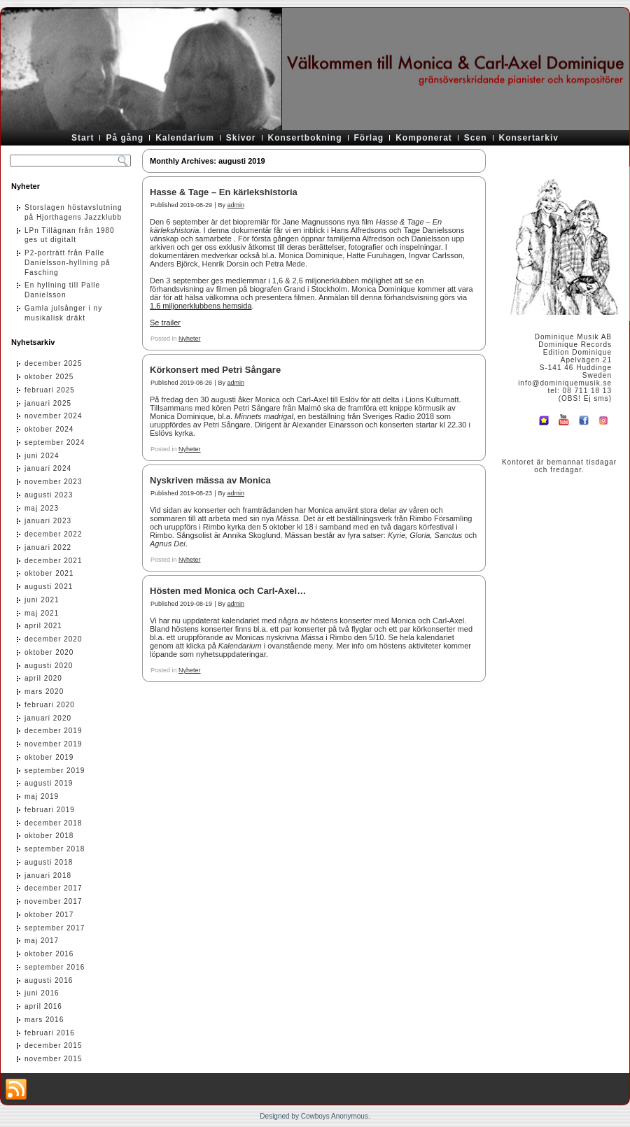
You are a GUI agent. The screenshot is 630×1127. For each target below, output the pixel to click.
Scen (475, 138)
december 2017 (53, 888)
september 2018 (54, 849)
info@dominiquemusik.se (565, 383)
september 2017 (54, 928)
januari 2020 (47, 718)
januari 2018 (47, 875)
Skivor (241, 138)
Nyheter (189, 338)
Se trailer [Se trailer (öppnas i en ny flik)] (165, 322)
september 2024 (54, 442)
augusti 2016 (48, 980)
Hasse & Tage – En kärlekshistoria (224, 192)
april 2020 (43, 678)
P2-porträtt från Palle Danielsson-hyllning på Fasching (67, 262)
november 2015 (53, 1059)
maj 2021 (41, 613)
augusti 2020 (48, 665)
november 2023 (53, 481)
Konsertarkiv (529, 138)
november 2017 (53, 901)
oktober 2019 (49, 757)
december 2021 (53, 561)
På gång (125, 138)
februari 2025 (49, 390)
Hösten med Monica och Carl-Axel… (228, 591)
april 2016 (43, 1006)
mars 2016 (44, 1019)
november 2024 (53, 416)
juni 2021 (41, 600)
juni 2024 (41, 456)
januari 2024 (47, 468)
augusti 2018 (48, 862)
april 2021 (43, 626)
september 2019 (54, 770)
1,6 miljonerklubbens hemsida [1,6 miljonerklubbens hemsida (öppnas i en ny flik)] (201, 306)
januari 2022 (47, 547)
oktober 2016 (49, 954)
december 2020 (53, 639)
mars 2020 (44, 691)
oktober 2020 (49, 652)
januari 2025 (47, 403)
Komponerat (424, 138)
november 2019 (53, 744)
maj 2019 (41, 796)
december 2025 (53, 363)
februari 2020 (49, 705)
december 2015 (53, 1045)
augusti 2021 (48, 586)
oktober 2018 (49, 835)
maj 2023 (41, 508)
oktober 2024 (49, 429)
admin (235, 204)
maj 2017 (41, 940)
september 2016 (54, 967)
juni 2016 (41, 993)
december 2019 (53, 731)
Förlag (369, 138)
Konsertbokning (305, 138)
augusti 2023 (48, 495)
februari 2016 (49, 1033)
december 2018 (53, 823)
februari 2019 (49, 810)
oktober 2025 (49, 377)
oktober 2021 (49, 573)
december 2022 (53, 534)
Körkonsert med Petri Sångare (215, 369)
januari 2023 (47, 521)
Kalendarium (184, 138)
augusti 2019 (48, 783)
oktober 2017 (49, 915)
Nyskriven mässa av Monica (210, 480)
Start (82, 138)
